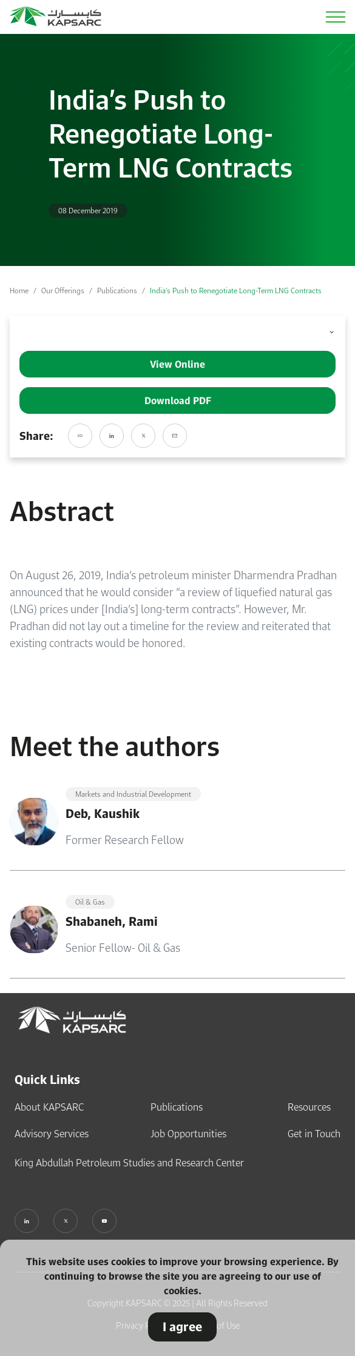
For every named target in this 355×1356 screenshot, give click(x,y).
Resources (309, 1107)
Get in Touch (314, 1134)
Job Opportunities (188, 1134)
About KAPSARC (49, 1107)
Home (19, 290)
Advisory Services (52, 1134)
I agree (182, 1326)
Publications (117, 290)
